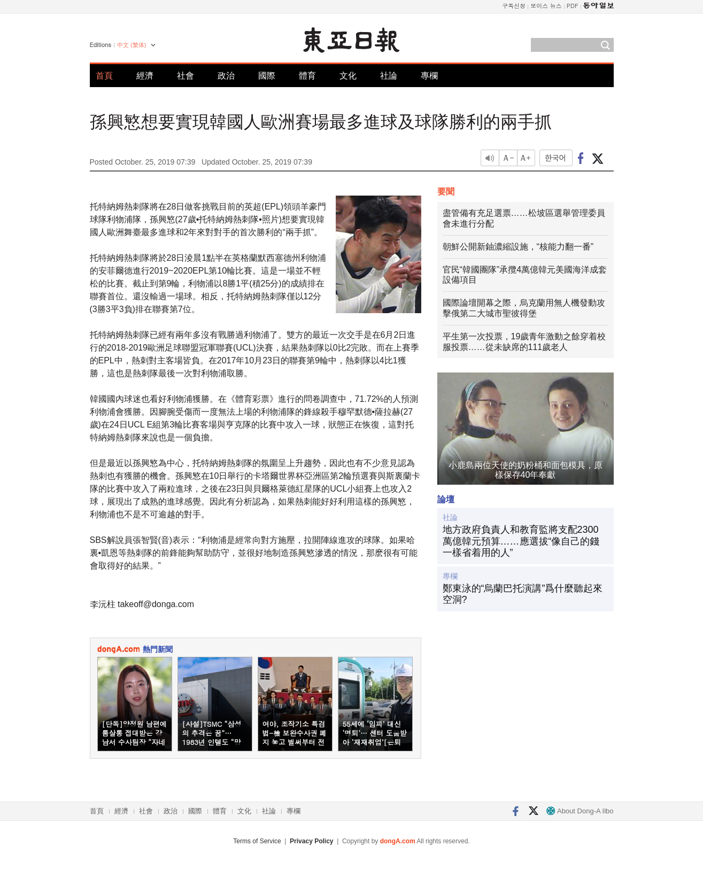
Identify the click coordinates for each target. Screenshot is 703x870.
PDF (572, 6)
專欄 (429, 75)
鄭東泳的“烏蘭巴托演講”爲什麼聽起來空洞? (523, 594)
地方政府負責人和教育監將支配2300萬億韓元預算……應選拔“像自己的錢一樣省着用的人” (521, 541)
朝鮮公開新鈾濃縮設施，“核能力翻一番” (518, 246)
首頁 (104, 75)
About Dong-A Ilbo (579, 811)
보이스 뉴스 (546, 6)
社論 (388, 75)
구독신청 (514, 6)
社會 (185, 75)
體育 (307, 75)
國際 (266, 75)
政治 (226, 75)
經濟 (144, 75)
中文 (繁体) (131, 45)
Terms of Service (257, 841)
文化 (348, 75)
